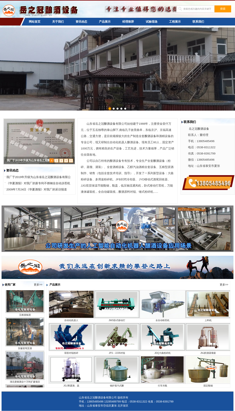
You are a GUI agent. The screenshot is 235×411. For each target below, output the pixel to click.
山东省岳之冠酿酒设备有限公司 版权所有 (103, 397)
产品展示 (105, 21)
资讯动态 (81, 21)
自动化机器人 (71, 320)
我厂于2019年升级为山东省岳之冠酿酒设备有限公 (38, 177)
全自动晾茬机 (162, 320)
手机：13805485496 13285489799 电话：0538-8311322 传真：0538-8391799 (126, 401)
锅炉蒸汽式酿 (117, 385)
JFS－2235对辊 (117, 353)
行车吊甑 (162, 385)
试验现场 (151, 21)
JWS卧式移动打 (117, 320)
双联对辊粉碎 (71, 353)
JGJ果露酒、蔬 (71, 385)
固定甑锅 (208, 385)
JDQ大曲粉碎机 (162, 353)
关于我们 (58, 21)
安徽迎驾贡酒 (25, 349)
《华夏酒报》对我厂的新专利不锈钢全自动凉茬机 (38, 183)
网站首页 (34, 21)
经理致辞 (128, 21)
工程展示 (175, 21)
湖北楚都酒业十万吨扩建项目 (25, 383)
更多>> (38, 284)
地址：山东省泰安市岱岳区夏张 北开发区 (103, 405)
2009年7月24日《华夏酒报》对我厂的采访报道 (36, 189)
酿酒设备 (110, 123)
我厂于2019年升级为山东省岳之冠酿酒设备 (32, 160)
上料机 (208, 320)
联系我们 (198, 21)
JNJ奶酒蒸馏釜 (208, 353)
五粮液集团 (25, 316)
